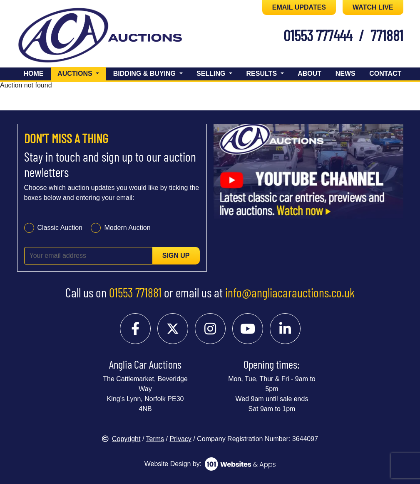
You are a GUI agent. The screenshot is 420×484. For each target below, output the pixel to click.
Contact (385, 73)
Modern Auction (127, 227)
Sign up (176, 255)
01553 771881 (135, 292)
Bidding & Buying (145, 73)
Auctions (81, 72)
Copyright (121, 438)
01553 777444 (317, 35)
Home (34, 73)
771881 (386, 35)
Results (262, 73)
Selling (211, 73)
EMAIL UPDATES (299, 7)
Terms (155, 438)
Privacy (180, 438)
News (345, 73)
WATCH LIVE (373, 7)
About (309, 73)
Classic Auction (60, 227)
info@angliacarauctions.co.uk (290, 292)
